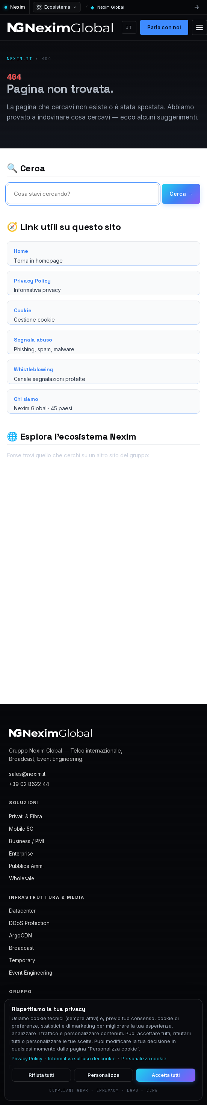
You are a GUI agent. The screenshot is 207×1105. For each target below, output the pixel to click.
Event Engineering (30, 973)
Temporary (22, 960)
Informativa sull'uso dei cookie (82, 1058)
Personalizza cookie (143, 1058)
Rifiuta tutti (41, 1075)
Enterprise (21, 854)
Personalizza (103, 1075)
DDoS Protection (29, 923)
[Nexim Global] (60, 27)
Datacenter (22, 911)
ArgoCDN (20, 936)
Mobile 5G (21, 829)
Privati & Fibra (25, 816)
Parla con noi (164, 27)
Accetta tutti (166, 1075)
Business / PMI (26, 841)
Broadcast (21, 948)
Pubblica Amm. (26, 866)
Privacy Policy (27, 1058)
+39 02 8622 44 (29, 784)
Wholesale (21, 878)
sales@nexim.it (27, 774)
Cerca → (181, 193)
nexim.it (19, 58)
